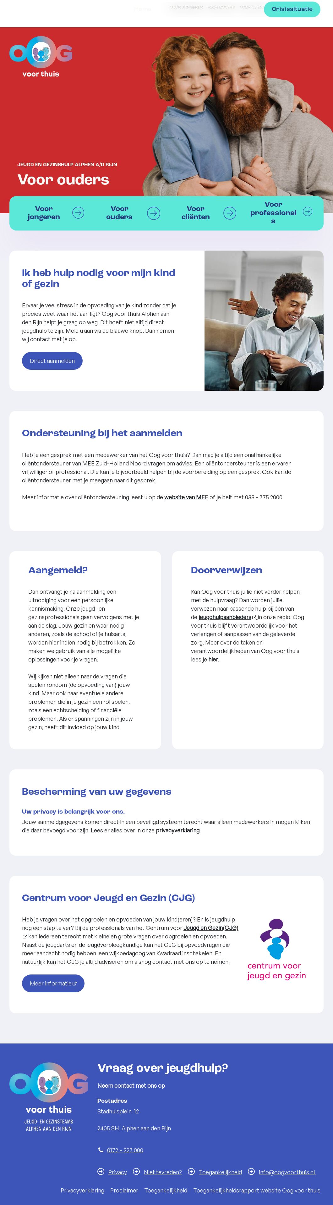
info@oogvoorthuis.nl (287, 1172)
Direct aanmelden (52, 360)
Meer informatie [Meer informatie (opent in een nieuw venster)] (51, 983)
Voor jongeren (186, 7)
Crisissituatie (292, 53)
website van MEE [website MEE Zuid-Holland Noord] (186, 497)
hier (213, 659)
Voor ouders (221, 7)
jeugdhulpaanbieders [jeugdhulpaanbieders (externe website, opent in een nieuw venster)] (225, 616)
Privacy (117, 1172)
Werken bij (238, 53)
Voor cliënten (255, 7)
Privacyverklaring (82, 1190)
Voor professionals (297, 7)
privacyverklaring (177, 830)
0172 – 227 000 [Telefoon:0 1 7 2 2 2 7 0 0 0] (125, 1150)
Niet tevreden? (163, 1172)
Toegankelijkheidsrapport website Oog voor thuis (256, 1190)
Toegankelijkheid (220, 1172)
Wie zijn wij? (186, 53)
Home (143, 53)
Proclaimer (124, 1190)
